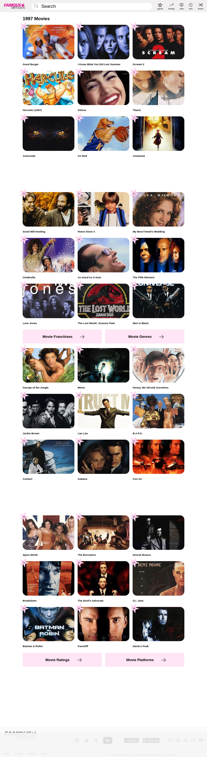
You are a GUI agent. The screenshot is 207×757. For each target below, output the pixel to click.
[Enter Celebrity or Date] (92, 6)
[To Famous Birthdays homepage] (15, 6)
